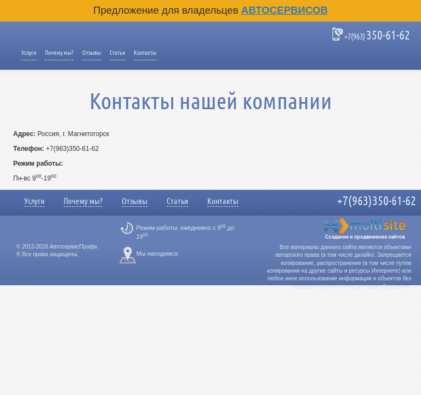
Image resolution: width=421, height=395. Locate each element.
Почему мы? (59, 53)
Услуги (28, 53)
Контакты (145, 53)
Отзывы (91, 53)
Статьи (117, 53)
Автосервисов (284, 10)
